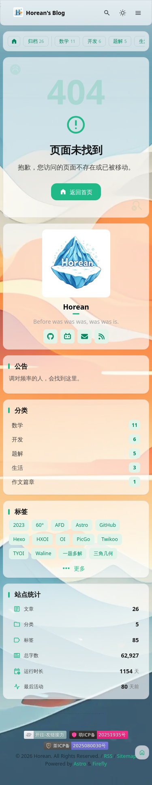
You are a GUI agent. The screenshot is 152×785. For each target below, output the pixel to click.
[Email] (84, 336)
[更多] (76, 568)
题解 (120, 41)
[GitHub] (50, 336)
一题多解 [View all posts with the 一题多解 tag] (72, 553)
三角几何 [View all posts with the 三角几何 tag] (103, 553)
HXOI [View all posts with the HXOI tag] (42, 539)
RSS (108, 756)
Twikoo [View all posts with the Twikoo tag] (109, 539)
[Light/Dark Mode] (123, 13)
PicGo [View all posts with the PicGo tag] (83, 539)
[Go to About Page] (76, 263)
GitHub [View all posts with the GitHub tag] (107, 525)
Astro (79, 763)
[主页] (14, 41)
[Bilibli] (67, 336)
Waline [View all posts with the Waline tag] (43, 553)
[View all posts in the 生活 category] (76, 467)
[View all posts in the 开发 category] (76, 439)
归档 (36, 41)
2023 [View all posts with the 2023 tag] (19, 525)
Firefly (99, 763)
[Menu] (138, 13)
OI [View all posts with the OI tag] (63, 539)
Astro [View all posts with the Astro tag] (82, 525)
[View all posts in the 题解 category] (76, 453)
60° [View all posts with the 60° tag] (40, 525)
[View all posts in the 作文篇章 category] (76, 482)
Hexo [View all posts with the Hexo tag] (19, 539)
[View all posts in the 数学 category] (76, 425)
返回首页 (76, 192)
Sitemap (126, 756)
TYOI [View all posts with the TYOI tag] (18, 553)
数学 (67, 41)
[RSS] (101, 336)
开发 (94, 41)
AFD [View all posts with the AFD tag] (59, 525)
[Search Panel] (107, 13)
